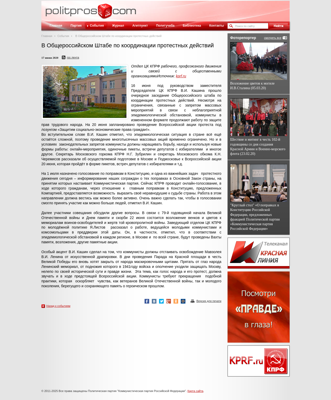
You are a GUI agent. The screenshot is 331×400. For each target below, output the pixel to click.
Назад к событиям (58, 305)
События (97, 25)
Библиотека (192, 25)
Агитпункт (140, 25)
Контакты (216, 25)
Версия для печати (208, 301)
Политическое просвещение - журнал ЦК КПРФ (105, 14)
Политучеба (165, 25)
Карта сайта (195, 391)
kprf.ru (181, 76)
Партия (76, 25)
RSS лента (73, 57)
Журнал (118, 25)
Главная (56, 25)
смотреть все (272, 37)
